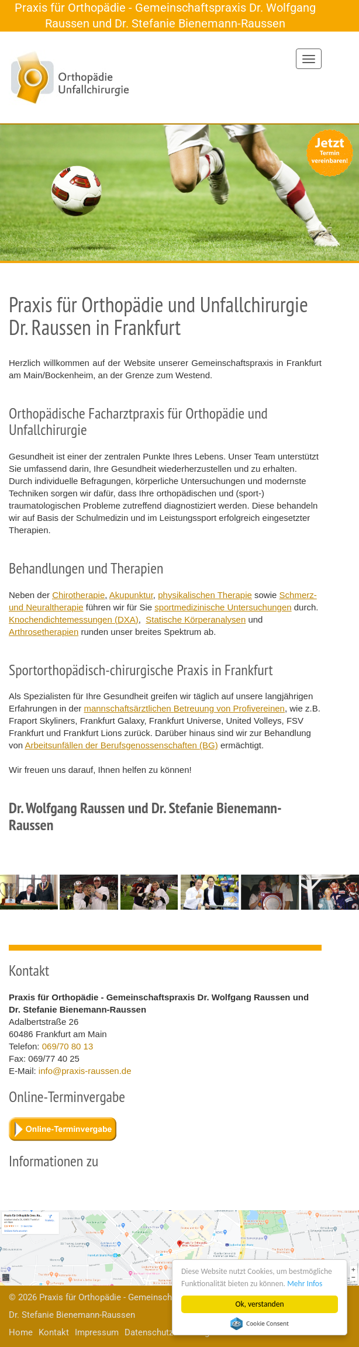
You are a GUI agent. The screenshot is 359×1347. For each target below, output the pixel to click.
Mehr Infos (304, 1284)
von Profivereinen (250, 708)
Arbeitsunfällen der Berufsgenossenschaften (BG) (121, 745)
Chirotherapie (78, 595)
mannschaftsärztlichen (150, 708)
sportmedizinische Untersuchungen (222, 607)
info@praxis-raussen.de (85, 1071)
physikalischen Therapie (205, 595)
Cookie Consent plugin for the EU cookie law (259, 1323)
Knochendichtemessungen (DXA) (74, 619)
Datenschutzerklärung (167, 1332)
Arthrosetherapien (43, 632)
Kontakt (54, 1332)
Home (21, 1332)
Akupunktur (131, 595)
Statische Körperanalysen (196, 619)
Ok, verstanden (260, 1304)
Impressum (97, 1332)
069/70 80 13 (68, 1046)
